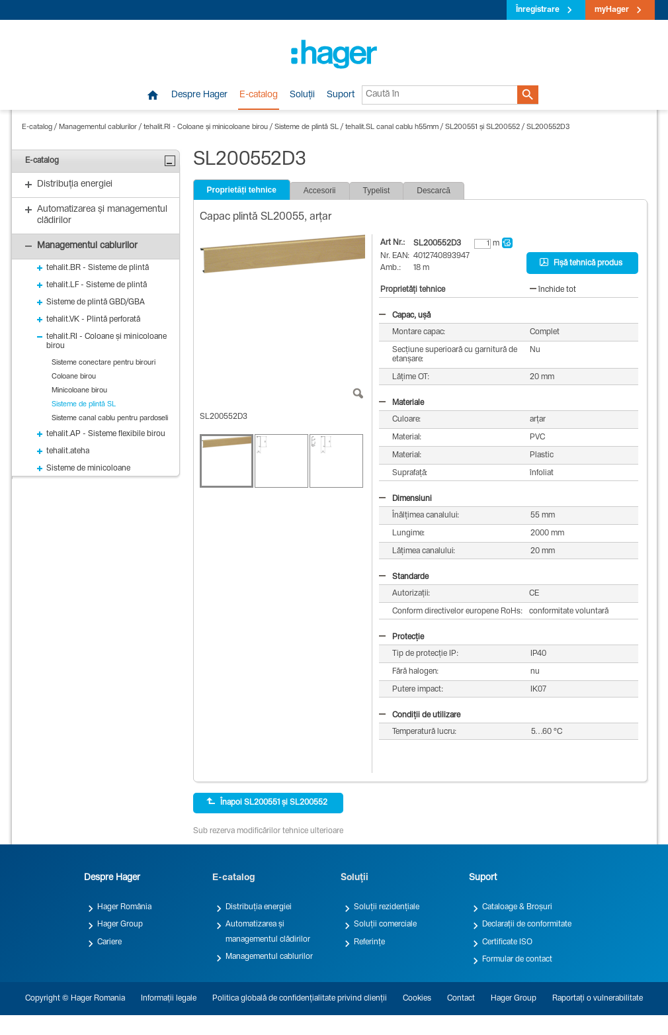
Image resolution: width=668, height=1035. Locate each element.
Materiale (401, 403)
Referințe (369, 942)
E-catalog (258, 95)
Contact (461, 999)
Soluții (302, 95)
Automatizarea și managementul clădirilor (268, 932)
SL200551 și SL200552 (482, 127)
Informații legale (168, 999)
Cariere (109, 942)
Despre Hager (199, 95)
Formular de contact (517, 960)
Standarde (404, 577)
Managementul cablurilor (98, 127)
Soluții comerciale (385, 924)
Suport (341, 95)
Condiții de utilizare (419, 715)
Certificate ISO (507, 942)
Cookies (417, 999)
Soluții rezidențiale (386, 907)
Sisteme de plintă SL (306, 127)
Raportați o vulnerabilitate (597, 999)
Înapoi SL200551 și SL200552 (266, 802)
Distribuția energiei (259, 907)
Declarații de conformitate (526, 924)
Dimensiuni (405, 499)
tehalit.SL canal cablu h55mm (391, 127)
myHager (612, 10)
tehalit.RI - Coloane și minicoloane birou (206, 127)
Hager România (124, 907)
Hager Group (120, 924)
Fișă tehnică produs (581, 262)
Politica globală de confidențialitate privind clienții (299, 999)
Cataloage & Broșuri (517, 907)
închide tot (553, 290)
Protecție (401, 637)
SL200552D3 (547, 127)
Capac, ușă (405, 316)
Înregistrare (538, 10)
